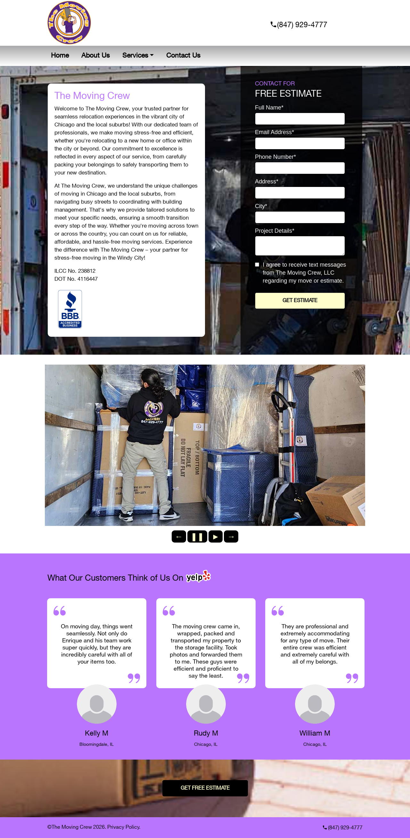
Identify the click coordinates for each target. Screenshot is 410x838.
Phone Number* (275, 157)
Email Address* (274, 132)
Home (60, 55)
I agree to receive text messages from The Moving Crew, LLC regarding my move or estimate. (304, 273)
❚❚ (197, 536)
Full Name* (269, 107)
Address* (266, 181)
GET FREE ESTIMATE (205, 788)
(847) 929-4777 (301, 25)
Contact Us (183, 55)
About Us (95, 55)
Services (135, 55)
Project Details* (274, 231)
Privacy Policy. (123, 827)
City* (261, 206)
